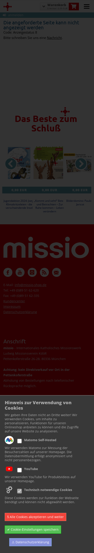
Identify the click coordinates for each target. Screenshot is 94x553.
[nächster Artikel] (81, 163)
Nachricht (54, 37)
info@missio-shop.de (30, 285)
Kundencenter (14, 301)
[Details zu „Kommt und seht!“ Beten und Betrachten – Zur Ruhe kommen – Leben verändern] (49, 163)
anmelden (13, 15)
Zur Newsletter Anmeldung (33, 451)
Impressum (12, 306)
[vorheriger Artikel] (11, 163)
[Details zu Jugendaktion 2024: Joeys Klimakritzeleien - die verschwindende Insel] (19, 163)
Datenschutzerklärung (20, 312)
